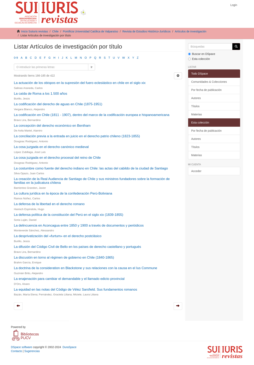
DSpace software (21, 347)
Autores (196, 98)
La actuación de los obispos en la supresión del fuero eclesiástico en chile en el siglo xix (79, 83)
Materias (196, 114)
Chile (55, 31)
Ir (91, 67)
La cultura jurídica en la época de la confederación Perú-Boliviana (63, 193)
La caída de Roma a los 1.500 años (40, 93)
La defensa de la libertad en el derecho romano (49, 204)
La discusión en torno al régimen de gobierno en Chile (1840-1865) (64, 257)
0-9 (16, 57)
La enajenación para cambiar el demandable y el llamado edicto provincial (69, 279)
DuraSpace (69, 347)
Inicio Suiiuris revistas (34, 31)
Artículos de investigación (190, 31)
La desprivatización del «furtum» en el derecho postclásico (57, 236)
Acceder (196, 171)
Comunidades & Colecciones (209, 81)
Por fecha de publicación (206, 89)
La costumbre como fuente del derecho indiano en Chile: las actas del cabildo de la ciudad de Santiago (91, 168)
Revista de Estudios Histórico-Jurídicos (146, 31)
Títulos (195, 106)
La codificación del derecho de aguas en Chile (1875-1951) (58, 104)
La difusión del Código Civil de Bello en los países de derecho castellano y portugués (77, 247)
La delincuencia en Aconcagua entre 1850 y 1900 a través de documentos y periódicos (79, 225)
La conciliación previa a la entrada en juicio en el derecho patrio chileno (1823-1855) (77, 136)
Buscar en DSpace (201, 53)
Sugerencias (32, 351)
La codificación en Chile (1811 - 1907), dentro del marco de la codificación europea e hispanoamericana (91, 115)
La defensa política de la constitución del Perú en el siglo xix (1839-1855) (68, 215)
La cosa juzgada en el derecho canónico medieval (51, 147)
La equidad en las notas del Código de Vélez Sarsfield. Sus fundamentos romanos (75, 289)
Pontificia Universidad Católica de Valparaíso (90, 31)
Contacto (16, 351)
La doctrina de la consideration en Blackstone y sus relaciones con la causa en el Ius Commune (85, 268)
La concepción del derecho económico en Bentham (52, 126)
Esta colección (199, 58)
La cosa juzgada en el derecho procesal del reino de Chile (57, 158)
